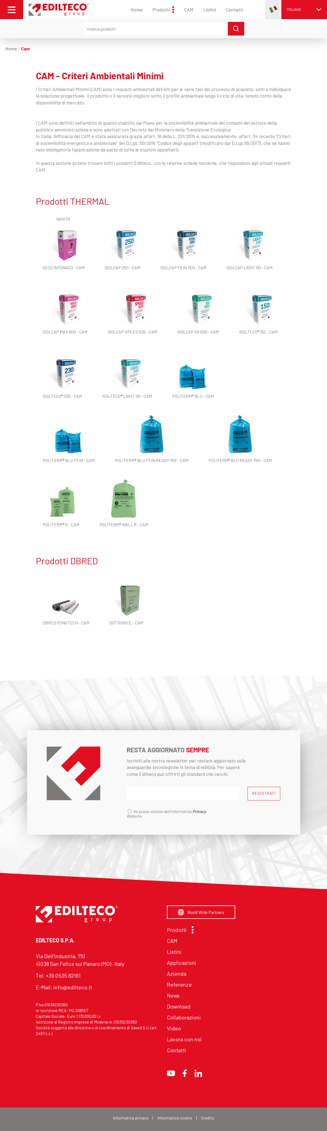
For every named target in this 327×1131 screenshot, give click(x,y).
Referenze (179, 984)
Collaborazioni (184, 1017)
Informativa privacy (130, 1117)
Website (134, 816)
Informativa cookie (174, 1117)
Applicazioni (181, 962)
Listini (209, 9)
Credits (207, 1117)
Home (137, 9)
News (173, 995)
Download (178, 1006)
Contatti (234, 9)
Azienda (176, 973)
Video (174, 1028)
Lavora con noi (184, 1039)
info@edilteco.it (72, 987)
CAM (188, 9)
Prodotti (163, 9)
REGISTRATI (264, 793)
